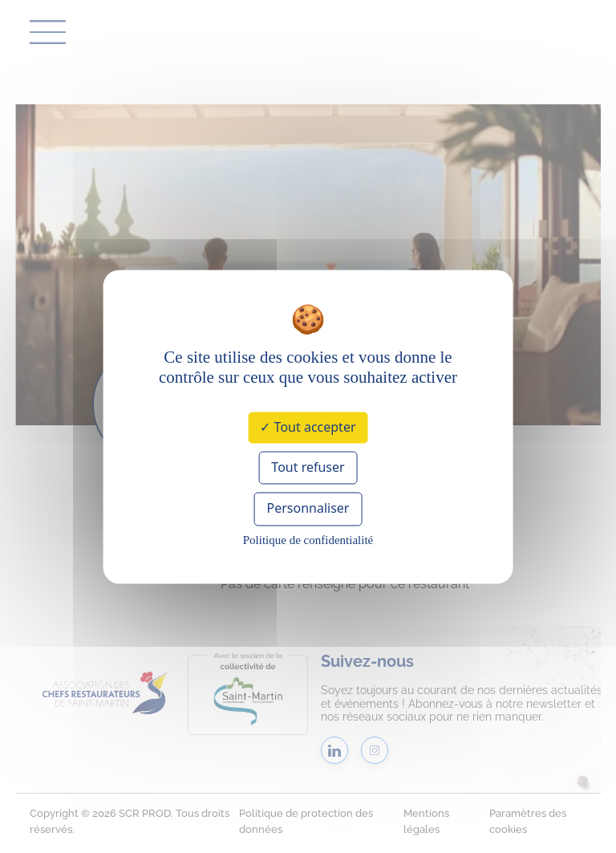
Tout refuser (307, 468)
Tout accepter (307, 427)
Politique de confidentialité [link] (308, 540)
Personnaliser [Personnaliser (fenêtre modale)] (308, 509)
